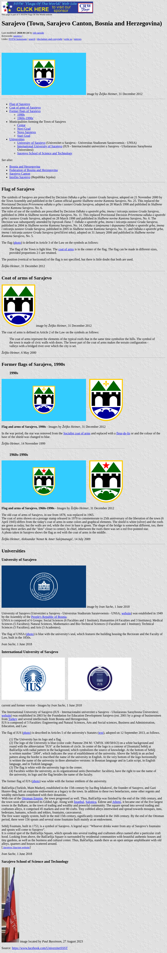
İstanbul (79, 802)
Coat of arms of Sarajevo (25, 107)
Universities (16, 139)
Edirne (102, 802)
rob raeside (38, 32)
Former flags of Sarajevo (25, 111)
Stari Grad (23, 135)
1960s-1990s (25, 118)
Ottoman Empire (32, 798)
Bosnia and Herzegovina (24, 166)
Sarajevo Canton (19, 173)
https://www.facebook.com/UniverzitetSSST (40, 948)
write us (68, 39)
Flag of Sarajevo (19, 104)
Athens (116, 802)
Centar (21, 125)
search (32, 39)
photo (17, 242)
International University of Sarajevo (39, 146)
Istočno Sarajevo (19, 177)
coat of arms (66, 249)
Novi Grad (24, 128)
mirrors (77, 39)
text (101, 732)
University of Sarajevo (31, 142)
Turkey (12, 719)
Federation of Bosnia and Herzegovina (33, 170)
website (126, 613)
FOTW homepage (18, 39)
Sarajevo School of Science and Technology (44, 153)
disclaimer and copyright (49, 39)
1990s (21, 114)
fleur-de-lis (123, 433)
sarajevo (17, 35)
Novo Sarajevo (26, 132)
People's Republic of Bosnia (48, 616)
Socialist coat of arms (76, 433)
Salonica (91, 802)
